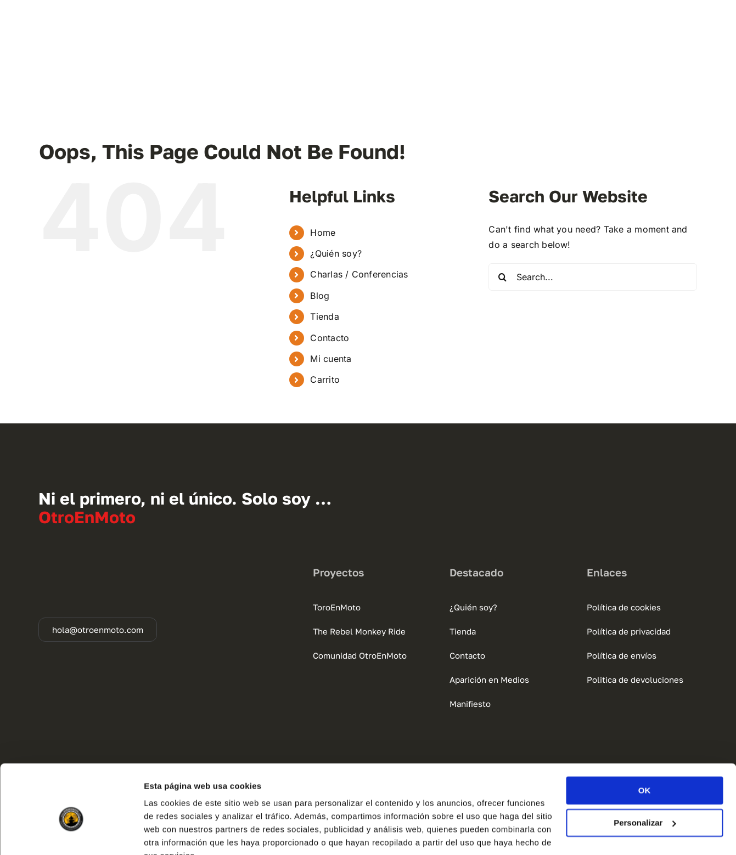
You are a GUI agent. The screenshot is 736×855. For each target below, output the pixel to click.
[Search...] (592, 277)
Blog (319, 295)
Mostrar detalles (176, 833)
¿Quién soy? (336, 253)
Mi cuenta (330, 358)
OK (644, 738)
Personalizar (645, 769)
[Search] (502, 277)
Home (322, 232)
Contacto (329, 337)
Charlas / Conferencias (359, 274)
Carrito (325, 379)
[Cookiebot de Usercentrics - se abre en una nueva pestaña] (71, 833)
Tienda (324, 316)
